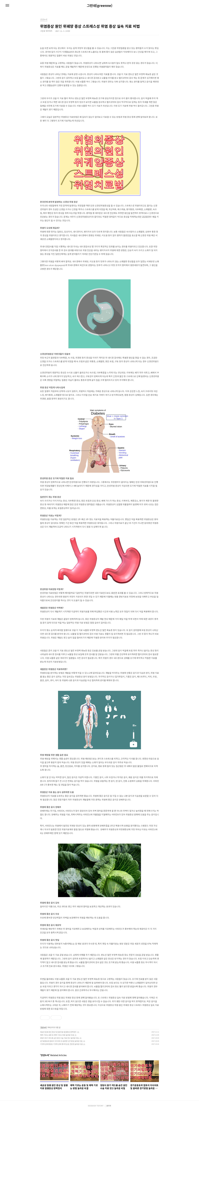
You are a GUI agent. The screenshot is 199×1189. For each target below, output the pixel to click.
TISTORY (100, 1184)
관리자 (108, 1184)
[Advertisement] (99, 662)
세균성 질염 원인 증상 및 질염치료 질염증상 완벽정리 (58, 1110)
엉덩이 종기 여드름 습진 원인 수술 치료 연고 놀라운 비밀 (59, 1116)
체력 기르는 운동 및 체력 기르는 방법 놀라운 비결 (57, 1113)
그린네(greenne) (99, 5)
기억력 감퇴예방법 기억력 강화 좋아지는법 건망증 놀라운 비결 (61, 1122)
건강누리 (43, 1105)
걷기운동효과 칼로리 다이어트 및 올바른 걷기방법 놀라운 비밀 (61, 1119)
